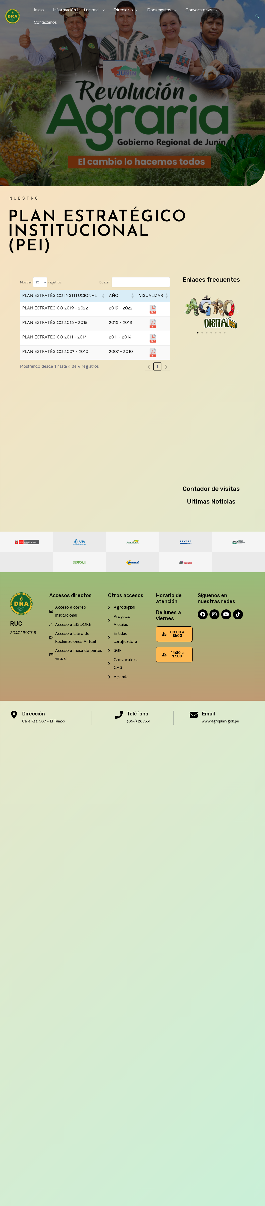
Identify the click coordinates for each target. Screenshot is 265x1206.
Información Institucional (75, 15)
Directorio (121, 15)
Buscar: (104, 282)
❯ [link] (166, 366)
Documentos (157, 15)
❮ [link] (149, 366)
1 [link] (157, 366)
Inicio (39, 15)
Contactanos (233, 15)
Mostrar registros (41, 282)
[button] (257, 15)
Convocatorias (195, 15)
